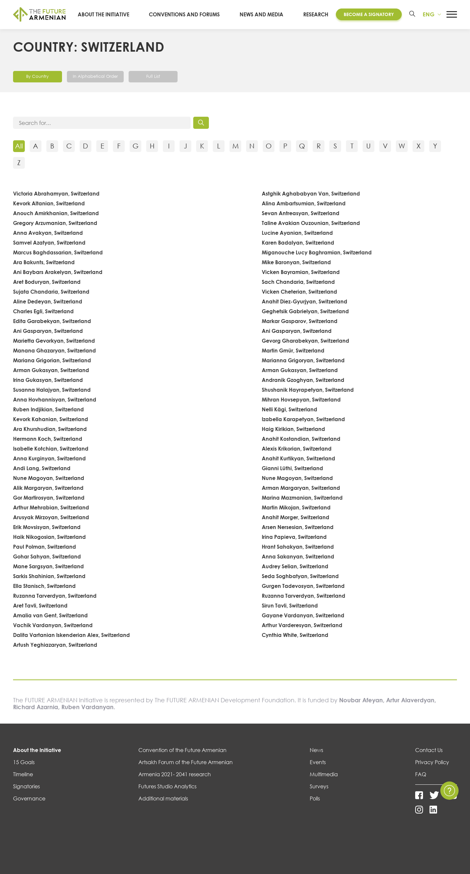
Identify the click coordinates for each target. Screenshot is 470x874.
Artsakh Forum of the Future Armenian (185, 762)
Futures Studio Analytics (167, 786)
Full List (157, 76)
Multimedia (324, 774)
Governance (29, 799)
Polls (315, 799)
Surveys (319, 786)
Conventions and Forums (190, 14)
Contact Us (429, 750)
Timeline (23, 774)
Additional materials (163, 799)
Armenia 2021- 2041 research (174, 774)
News (316, 750)
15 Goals (24, 762)
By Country (37, 76)
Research (314, 14)
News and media (264, 14)
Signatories (26, 786)
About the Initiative (113, 14)
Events (318, 762)
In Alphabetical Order (97, 76)
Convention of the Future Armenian (182, 750)
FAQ (420, 774)
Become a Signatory (367, 14)
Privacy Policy (432, 762)
